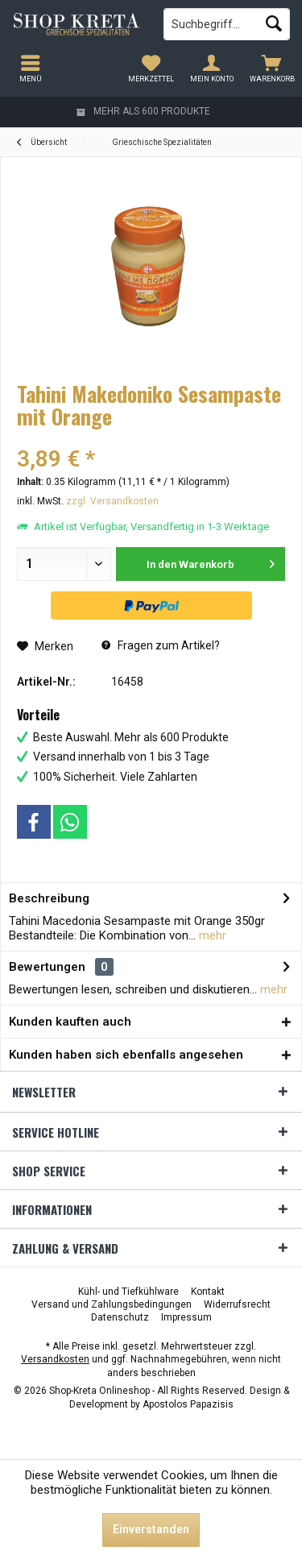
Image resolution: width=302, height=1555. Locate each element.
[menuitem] (272, 68)
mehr (211, 935)
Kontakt (208, 1291)
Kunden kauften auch (70, 1021)
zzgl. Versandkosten (112, 501)
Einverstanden (151, 1529)
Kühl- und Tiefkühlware (128, 1291)
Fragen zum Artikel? (160, 645)
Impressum (186, 1317)
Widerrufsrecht (237, 1304)
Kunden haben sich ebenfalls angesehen (126, 1054)
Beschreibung (49, 898)
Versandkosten (55, 1359)
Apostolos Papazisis (188, 1404)
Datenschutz (120, 1317)
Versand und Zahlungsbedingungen (111, 1304)
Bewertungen (47, 967)
